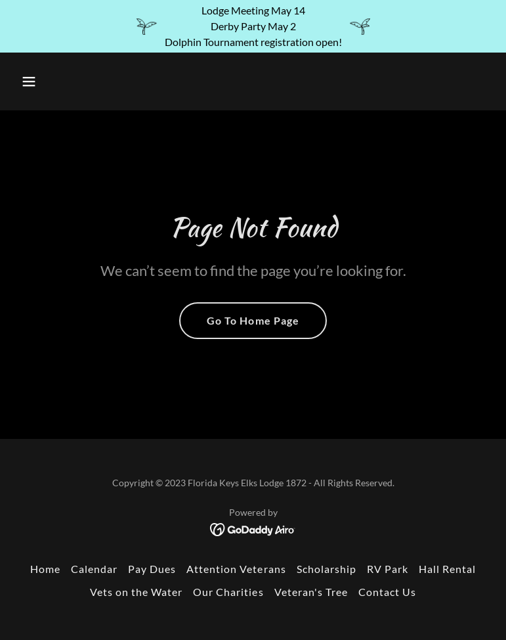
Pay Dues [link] (152, 568)
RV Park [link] (387, 568)
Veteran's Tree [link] (311, 591)
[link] (253, 528)
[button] (70, 81)
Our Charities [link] (228, 591)
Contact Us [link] (387, 591)
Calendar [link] (94, 568)
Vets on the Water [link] (136, 591)
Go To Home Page (253, 320)
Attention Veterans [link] (235, 568)
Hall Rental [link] (447, 568)
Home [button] (45, 568)
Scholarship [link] (326, 568)
